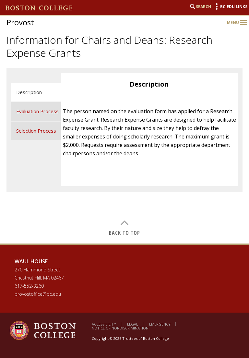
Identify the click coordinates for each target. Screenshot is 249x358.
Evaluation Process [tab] (37, 111)
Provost (20, 22)
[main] (124, 156)
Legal (132, 324)
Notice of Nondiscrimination (120, 328)
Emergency (160, 324)
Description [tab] (29, 92)
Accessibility (104, 324)
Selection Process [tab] (36, 130)
